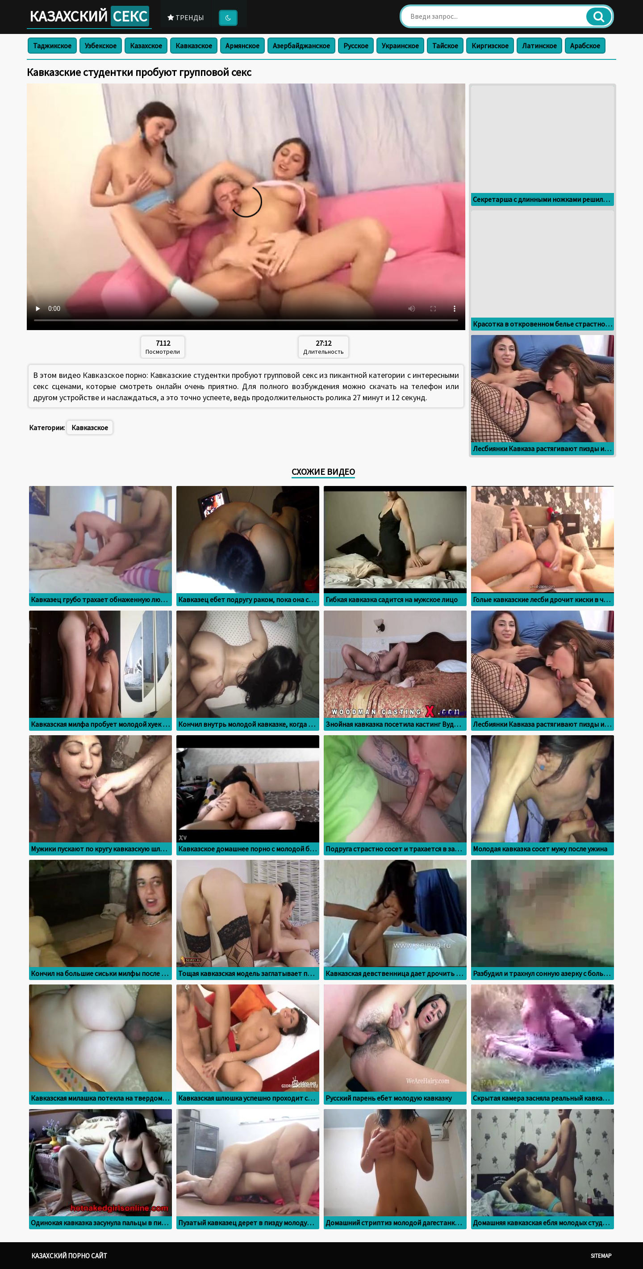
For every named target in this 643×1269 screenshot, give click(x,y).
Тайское (445, 45)
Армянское (242, 45)
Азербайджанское (301, 45)
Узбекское (101, 45)
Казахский (89, 16)
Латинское (539, 45)
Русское (355, 45)
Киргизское (490, 45)
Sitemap (601, 1256)
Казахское (146, 45)
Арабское (585, 45)
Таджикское (52, 45)
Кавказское (193, 45)
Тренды (186, 17)
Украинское (400, 45)
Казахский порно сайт (69, 1256)
